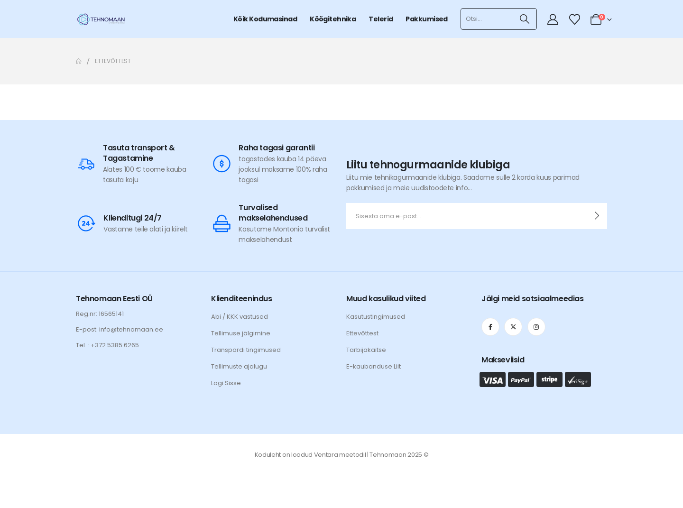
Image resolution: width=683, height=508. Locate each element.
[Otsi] (524, 19)
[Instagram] (536, 327)
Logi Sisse (226, 383)
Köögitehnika (333, 19)
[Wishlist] (574, 19)
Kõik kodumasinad (265, 19)
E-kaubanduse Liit (373, 366)
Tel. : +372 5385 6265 (107, 345)
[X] (513, 327)
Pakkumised (426, 19)
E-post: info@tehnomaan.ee (119, 329)
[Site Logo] (101, 19)
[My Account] (553, 19)
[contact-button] (597, 216)
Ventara (326, 454)
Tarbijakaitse (366, 349)
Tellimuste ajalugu (239, 366)
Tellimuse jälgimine (240, 333)
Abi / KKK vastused (239, 316)
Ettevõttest (362, 333)
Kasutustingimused (375, 316)
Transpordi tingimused (246, 349)
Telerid (381, 19)
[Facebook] (490, 327)
